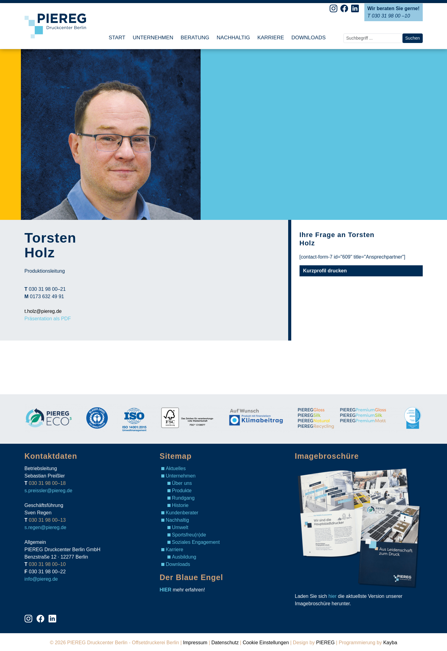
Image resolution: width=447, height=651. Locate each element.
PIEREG (325, 642)
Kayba (390, 642)
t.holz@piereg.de (43, 311)
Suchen (412, 38)
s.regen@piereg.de (45, 527)
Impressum (195, 642)
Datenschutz (225, 642)
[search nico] (373, 38)
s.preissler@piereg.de (49, 490)
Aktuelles (176, 468)
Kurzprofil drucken (325, 270)
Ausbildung (184, 556)
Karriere (174, 549)
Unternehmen (181, 475)
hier (332, 596)
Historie (180, 505)
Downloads (178, 564)
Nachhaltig (177, 520)
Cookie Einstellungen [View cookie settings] (266, 642)
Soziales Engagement (196, 542)
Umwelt (180, 527)
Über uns (182, 483)
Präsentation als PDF (48, 318)
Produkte (182, 490)
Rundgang (183, 498)
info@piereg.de (41, 579)
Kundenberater (182, 512)
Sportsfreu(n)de (189, 534)
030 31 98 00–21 (47, 289)
